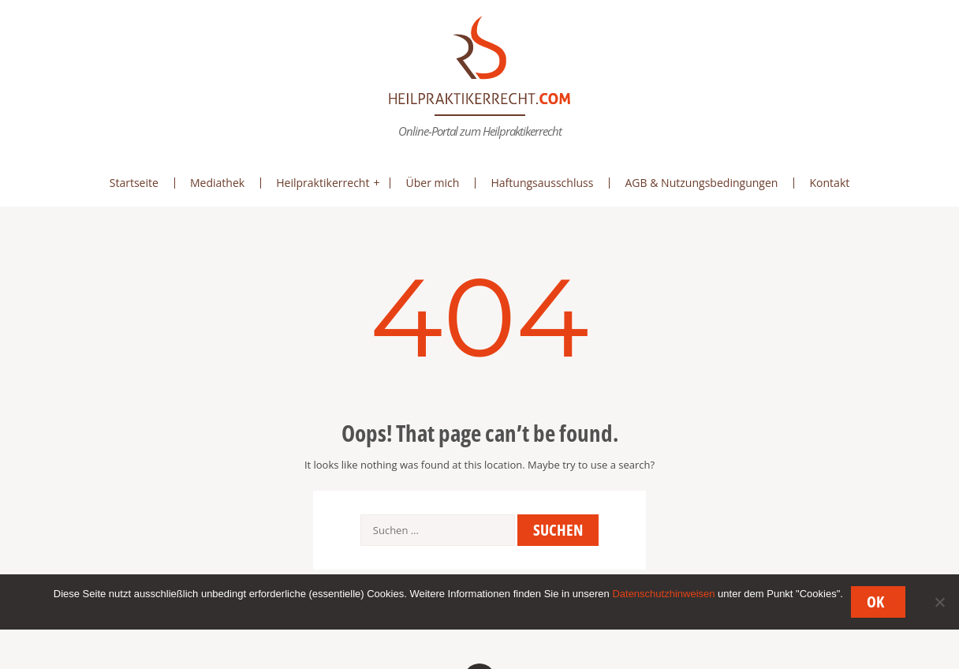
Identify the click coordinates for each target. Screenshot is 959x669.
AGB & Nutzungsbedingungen (701, 182)
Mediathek (217, 182)
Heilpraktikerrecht (322, 182)
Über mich (432, 182)
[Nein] (939, 602)
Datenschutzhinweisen (663, 594)
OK (875, 601)
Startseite (134, 182)
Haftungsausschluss (542, 182)
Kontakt (829, 182)
